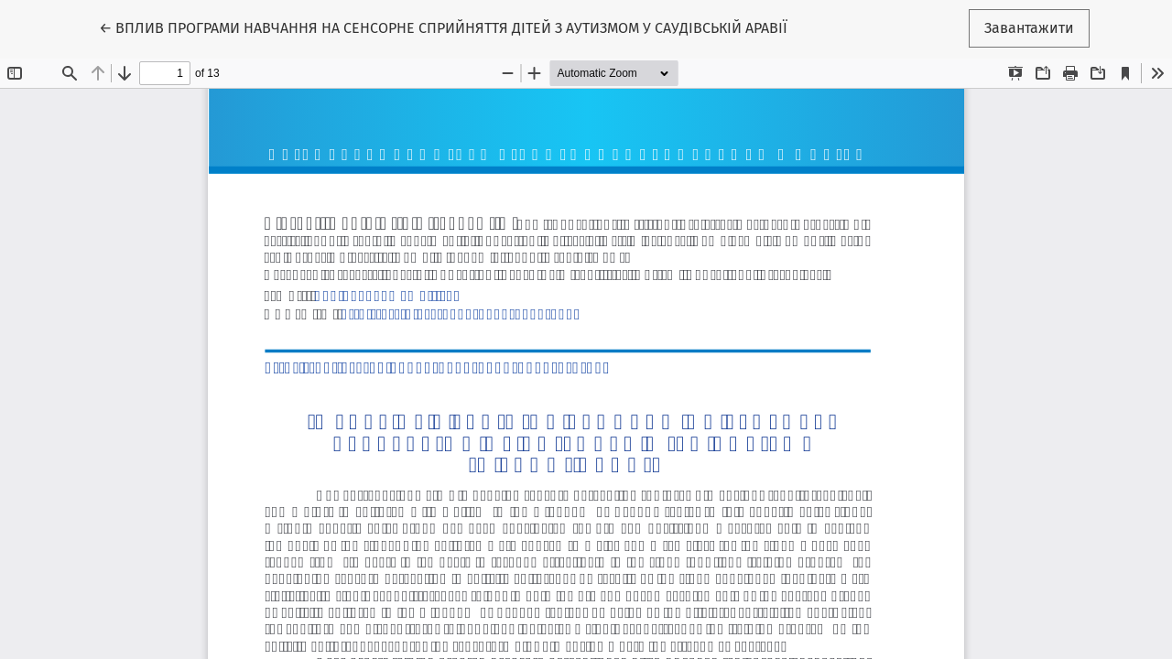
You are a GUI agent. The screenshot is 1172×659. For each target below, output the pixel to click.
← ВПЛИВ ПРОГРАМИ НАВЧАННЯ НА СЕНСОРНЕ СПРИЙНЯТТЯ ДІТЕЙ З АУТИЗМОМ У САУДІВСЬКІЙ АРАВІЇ (443, 26)
